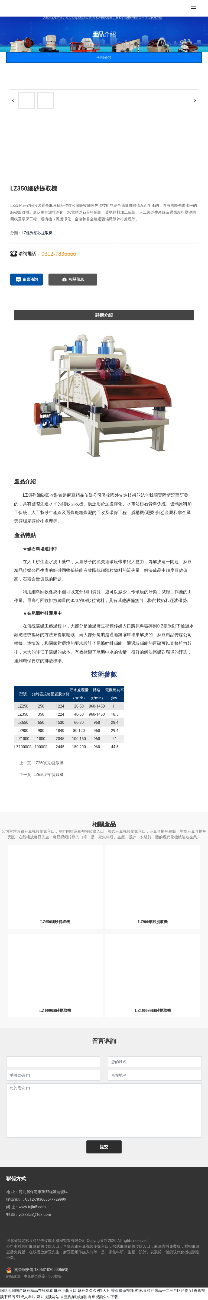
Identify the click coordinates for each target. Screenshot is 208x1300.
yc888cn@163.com (35, 1214)
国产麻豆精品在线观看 (34, 1290)
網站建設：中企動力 (22, 1276)
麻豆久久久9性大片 (94, 1290)
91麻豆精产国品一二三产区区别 (161, 1290)
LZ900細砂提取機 (153, 922)
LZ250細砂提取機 (48, 763)
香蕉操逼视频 (122, 1290)
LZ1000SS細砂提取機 (153, 1011)
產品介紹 (104, 34)
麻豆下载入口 (65, 1290)
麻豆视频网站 (48, 1297)
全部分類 (104, 57)
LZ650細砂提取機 (48, 774)
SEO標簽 (55, 1276)
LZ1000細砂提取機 (55, 1011)
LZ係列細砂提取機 (37, 233)
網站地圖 (7, 1290)
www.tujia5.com (32, 1207)
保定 (42, 1276)
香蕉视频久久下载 (103, 1297)
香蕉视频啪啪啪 (73, 1297)
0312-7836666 (58, 253)
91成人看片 (25, 1297)
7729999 (58, 1199)
